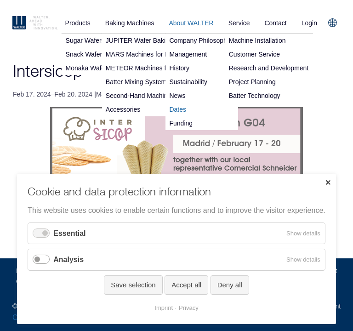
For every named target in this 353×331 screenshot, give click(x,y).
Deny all (229, 285)
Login (309, 23)
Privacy (189, 307)
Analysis (68, 259)
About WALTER (191, 23)
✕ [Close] (328, 183)
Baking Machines (129, 23)
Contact (275, 23)
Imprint (163, 307)
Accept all (186, 285)
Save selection (133, 285)
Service (239, 23)
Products (78, 23)
